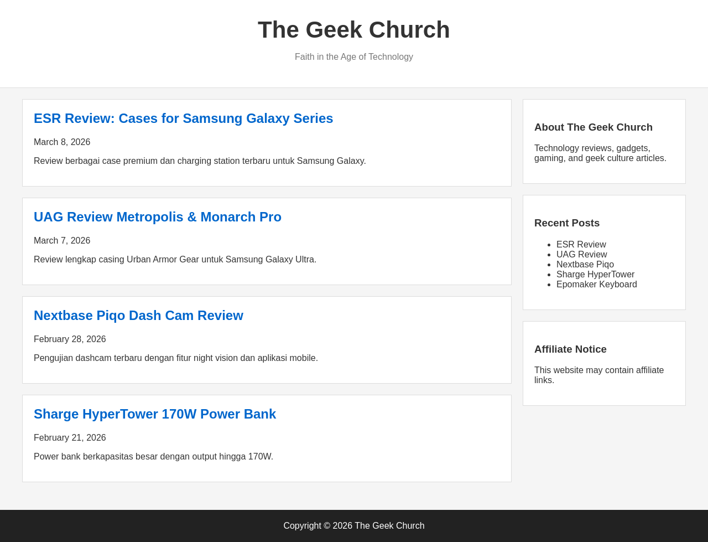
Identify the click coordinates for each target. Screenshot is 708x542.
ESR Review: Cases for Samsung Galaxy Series (184, 118)
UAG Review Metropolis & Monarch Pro (158, 216)
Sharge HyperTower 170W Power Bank (155, 413)
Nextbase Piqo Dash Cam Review (138, 315)
